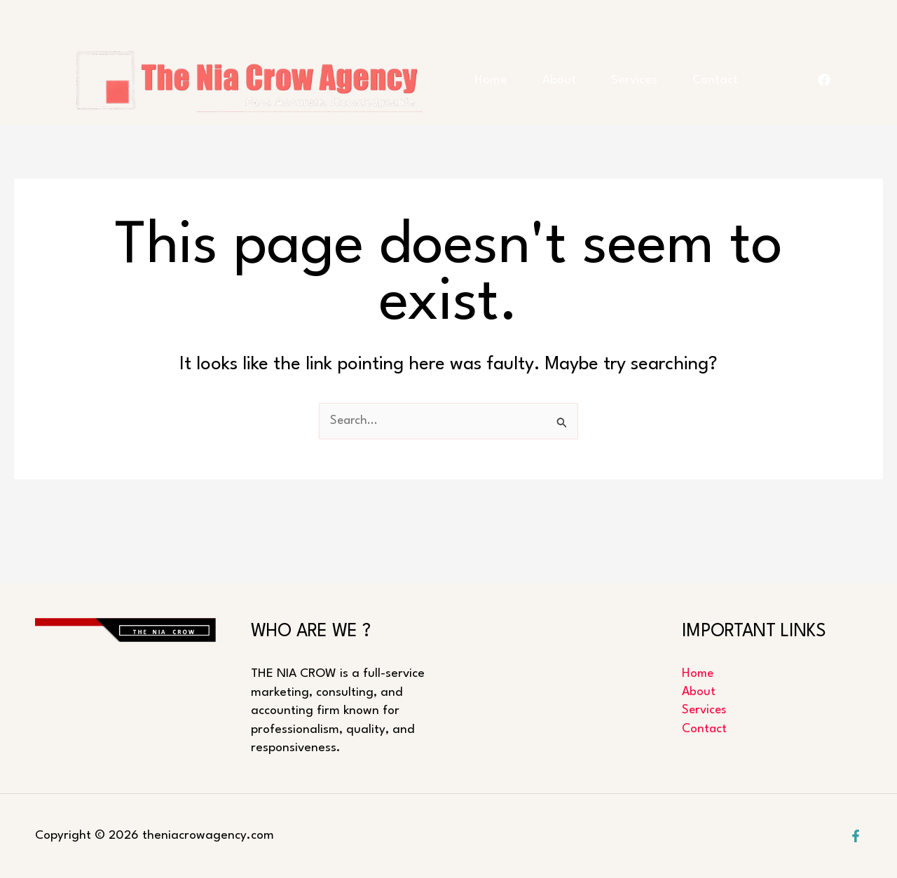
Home (498, 70)
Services (684, 70)
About (588, 70)
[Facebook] (855, 836)
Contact (505, 140)
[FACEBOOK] (824, 105)
